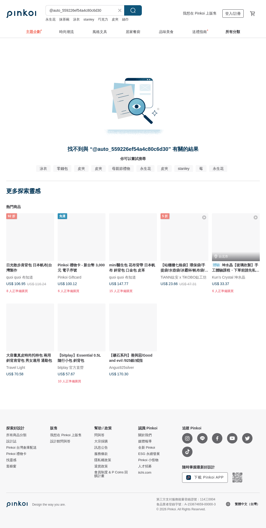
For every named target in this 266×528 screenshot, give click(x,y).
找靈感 (11, 460)
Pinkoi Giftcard (69, 277)
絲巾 (125, 19)
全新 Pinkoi (146, 447)
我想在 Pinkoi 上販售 (200, 13)
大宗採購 (101, 441)
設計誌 (11, 441)
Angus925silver (121, 367)
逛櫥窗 (11, 466)
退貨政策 (101, 466)
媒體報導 (145, 441)
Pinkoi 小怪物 (148, 460)
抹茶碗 (64, 19)
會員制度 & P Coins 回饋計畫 (111, 474)
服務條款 (101, 454)
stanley (88, 19)
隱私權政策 (102, 460)
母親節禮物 (121, 168)
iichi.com (144, 472)
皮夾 (115, 19)
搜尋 (133, 10)
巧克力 (103, 19)
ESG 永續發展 (149, 454)
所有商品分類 (16, 435)
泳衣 (76, 19)
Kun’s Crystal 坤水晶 (228, 277)
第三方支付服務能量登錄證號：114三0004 (185, 499)
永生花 (50, 19)
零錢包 (62, 168)
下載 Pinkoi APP (205, 477)
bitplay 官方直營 (71, 367)
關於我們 (145, 435)
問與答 (99, 435)
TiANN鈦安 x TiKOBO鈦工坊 (184, 277)
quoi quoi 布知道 (19, 277)
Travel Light (15, 367)
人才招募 (145, 466)
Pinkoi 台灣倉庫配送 (21, 447)
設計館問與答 (60, 441)
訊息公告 (101, 447)
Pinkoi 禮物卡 (16, 454)
